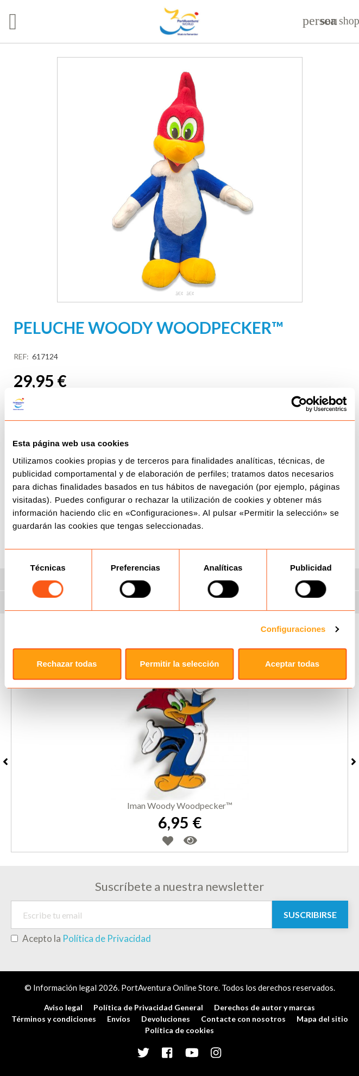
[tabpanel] (180, 180)
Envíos (118, 1018)
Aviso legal (63, 1007)
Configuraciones (293, 629)
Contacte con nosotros (243, 1018)
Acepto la (81, 938)
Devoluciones (165, 1018)
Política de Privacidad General (148, 1007)
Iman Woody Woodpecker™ (179, 805)
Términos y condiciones (53, 1018)
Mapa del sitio (322, 1018)
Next (353, 761)
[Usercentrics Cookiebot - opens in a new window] (299, 404)
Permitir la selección (179, 663)
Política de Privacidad (106, 938)
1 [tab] (168, 293)
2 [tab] (179, 293)
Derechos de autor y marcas (264, 1007)
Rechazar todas (67, 663)
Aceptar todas (292, 663)
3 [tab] (190, 293)
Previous (5, 761)
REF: (21, 356)
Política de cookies (179, 1030)
